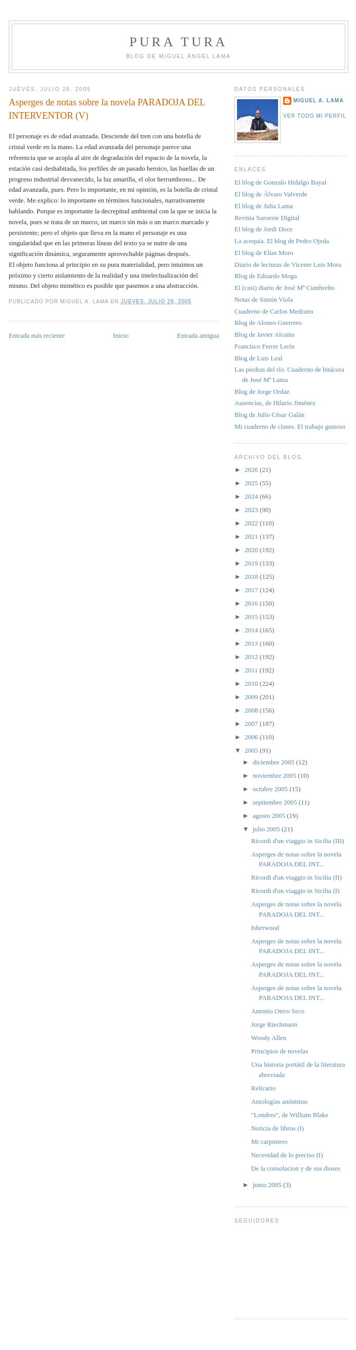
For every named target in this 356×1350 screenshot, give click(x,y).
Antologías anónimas (279, 1101)
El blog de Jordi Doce (263, 229)
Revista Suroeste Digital (266, 218)
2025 (252, 483)
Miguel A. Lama (318, 100)
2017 (252, 590)
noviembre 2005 (275, 775)
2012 (252, 657)
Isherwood (265, 928)
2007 (252, 723)
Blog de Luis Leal (258, 358)
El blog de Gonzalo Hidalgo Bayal (280, 182)
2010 (252, 683)
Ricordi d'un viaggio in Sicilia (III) (297, 841)
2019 (252, 563)
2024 (252, 496)
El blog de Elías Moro (263, 253)
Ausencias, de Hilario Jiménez (274, 403)
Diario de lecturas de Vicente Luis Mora (287, 264)
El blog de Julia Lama (263, 206)
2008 (252, 710)
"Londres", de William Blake (289, 1115)
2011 (252, 670)
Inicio (120, 335)
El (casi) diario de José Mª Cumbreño (284, 287)
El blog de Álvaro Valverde (270, 194)
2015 (252, 617)
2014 (252, 630)
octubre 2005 (271, 789)
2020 (252, 550)
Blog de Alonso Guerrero (268, 322)
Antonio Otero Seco (277, 1011)
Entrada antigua (198, 335)
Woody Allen (268, 1038)
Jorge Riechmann (274, 1024)
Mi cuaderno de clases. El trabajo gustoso (289, 426)
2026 (252, 469)
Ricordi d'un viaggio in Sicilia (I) (295, 891)
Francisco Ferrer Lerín (264, 346)
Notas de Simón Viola (263, 299)
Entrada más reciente (37, 335)
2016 (252, 603)
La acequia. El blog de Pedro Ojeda (281, 241)
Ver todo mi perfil (314, 116)
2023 (252, 510)
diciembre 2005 (274, 762)
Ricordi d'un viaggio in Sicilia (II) (296, 877)
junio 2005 (268, 1185)
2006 (252, 737)
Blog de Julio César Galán (269, 414)
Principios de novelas (279, 1051)
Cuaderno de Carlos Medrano (273, 311)
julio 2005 (267, 829)
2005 (252, 750)
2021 (252, 536)
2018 (252, 576)
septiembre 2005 (276, 802)
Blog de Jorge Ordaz (261, 391)
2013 (252, 643)
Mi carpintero (269, 1141)
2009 (252, 697)
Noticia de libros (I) (277, 1128)
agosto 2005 (270, 815)
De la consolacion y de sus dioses (295, 1168)
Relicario (263, 1088)
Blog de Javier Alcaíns (264, 334)
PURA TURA (178, 41)
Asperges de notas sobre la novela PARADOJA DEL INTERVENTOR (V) (107, 108)
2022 (252, 523)
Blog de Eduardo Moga (265, 276)
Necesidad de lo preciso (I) (287, 1155)
